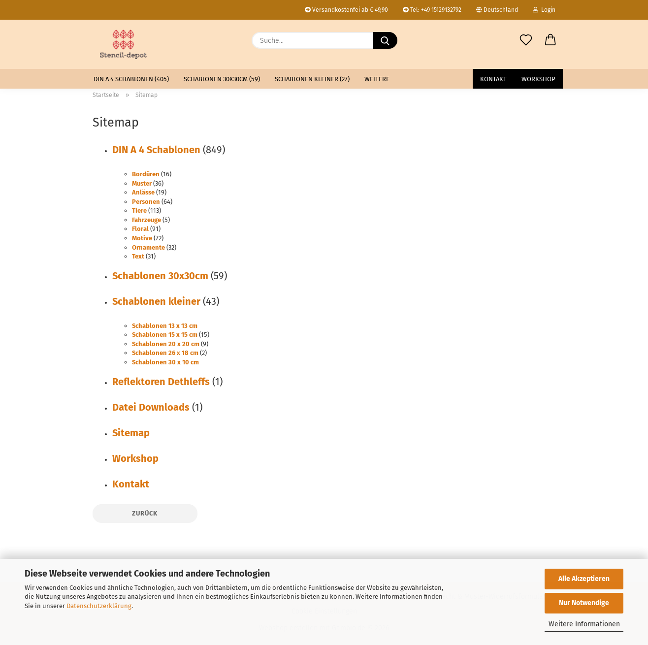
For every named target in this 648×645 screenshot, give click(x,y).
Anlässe (143, 192)
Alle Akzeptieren (584, 579)
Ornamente (148, 247)
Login (544, 9)
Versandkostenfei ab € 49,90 (346, 9)
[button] (550, 40)
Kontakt (493, 79)
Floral (140, 228)
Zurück (145, 513)
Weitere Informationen (584, 624)
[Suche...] (385, 40)
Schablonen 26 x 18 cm (165, 352)
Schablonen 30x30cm (160, 276)
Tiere (139, 210)
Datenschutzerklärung (98, 606)
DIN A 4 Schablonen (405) (131, 79)
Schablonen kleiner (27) (312, 79)
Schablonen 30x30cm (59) (222, 79)
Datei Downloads (151, 407)
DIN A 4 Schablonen (156, 150)
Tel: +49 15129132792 (432, 9)
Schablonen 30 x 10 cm (165, 362)
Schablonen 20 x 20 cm (165, 344)
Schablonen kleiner (156, 301)
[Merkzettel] (526, 40)
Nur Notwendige (584, 603)
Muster (142, 183)
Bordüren (146, 174)
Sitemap (131, 433)
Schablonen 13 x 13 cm (164, 325)
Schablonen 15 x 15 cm (164, 334)
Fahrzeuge (146, 220)
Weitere (376, 79)
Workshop (538, 79)
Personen (146, 201)
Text (138, 256)
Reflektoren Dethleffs (161, 381)
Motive (142, 238)
